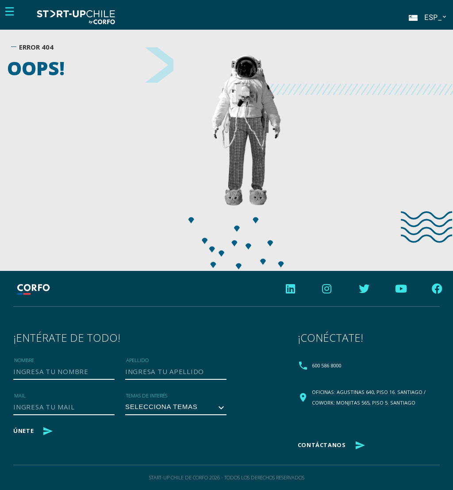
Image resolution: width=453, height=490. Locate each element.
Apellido (137, 360)
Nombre (24, 360)
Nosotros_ (198, 18)
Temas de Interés (146, 395)
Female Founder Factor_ (195, 25)
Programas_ (199, 18)
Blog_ (192, 18)
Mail (20, 395)
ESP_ (427, 17)
